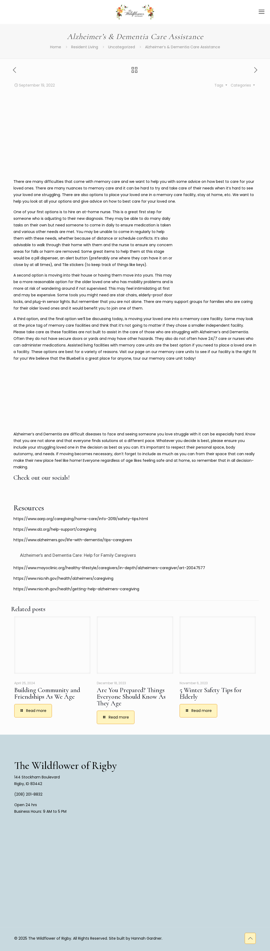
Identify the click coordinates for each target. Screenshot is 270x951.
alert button (77, 258)
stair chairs (127, 295)
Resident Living (84, 47)
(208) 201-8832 (28, 794)
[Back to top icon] (250, 938)
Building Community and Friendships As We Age (47, 693)
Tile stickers (73, 264)
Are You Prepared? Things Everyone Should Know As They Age (131, 696)
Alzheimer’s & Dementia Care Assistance (182, 47)
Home (55, 47)
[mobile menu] (261, 11)
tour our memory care (154, 358)
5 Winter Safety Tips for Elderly (211, 693)
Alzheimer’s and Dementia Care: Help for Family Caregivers (78, 555)
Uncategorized (121, 47)
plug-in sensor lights (51, 301)
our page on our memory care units (161, 351)
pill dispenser (46, 258)
